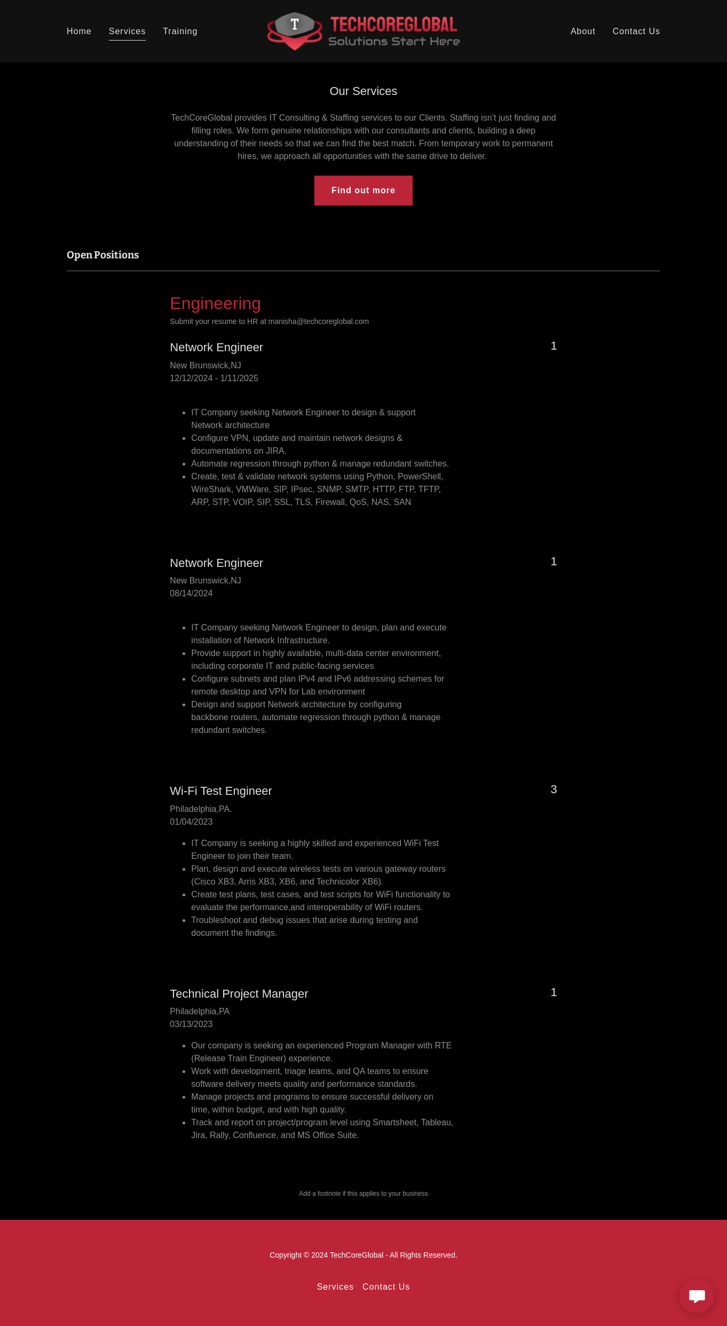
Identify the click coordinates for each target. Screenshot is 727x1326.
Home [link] (79, 31)
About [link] (583, 31)
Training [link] (180, 31)
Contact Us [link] (636, 31)
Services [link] (127, 31)
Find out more (363, 190)
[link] (364, 30)
